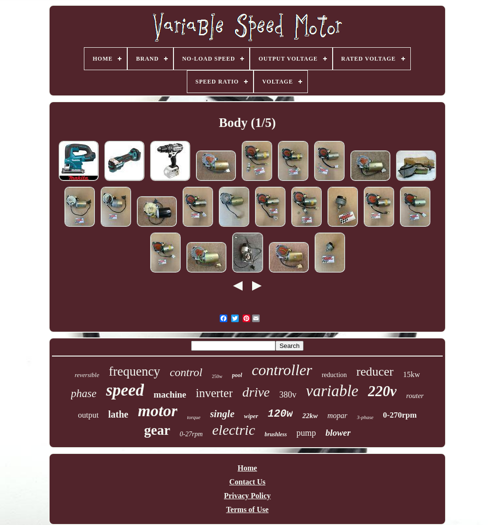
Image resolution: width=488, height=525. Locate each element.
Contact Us (247, 482)
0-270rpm (400, 415)
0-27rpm (191, 434)
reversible (87, 374)
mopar (337, 415)
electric (233, 430)
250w (217, 376)
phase (84, 393)
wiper (251, 416)
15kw (411, 374)
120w (280, 414)
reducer (375, 371)
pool (237, 375)
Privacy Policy (247, 496)
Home (247, 468)
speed (125, 390)
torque (193, 417)
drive (256, 392)
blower (338, 433)
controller (282, 369)
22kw (310, 416)
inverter (214, 393)
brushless (275, 434)
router (415, 395)
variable (332, 390)
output (88, 415)
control (186, 372)
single (222, 414)
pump (306, 433)
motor (157, 411)
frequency (134, 371)
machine (169, 394)
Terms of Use (247, 509)
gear (157, 430)
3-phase (365, 417)
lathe (118, 414)
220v (382, 391)
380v (287, 394)
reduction (334, 374)
